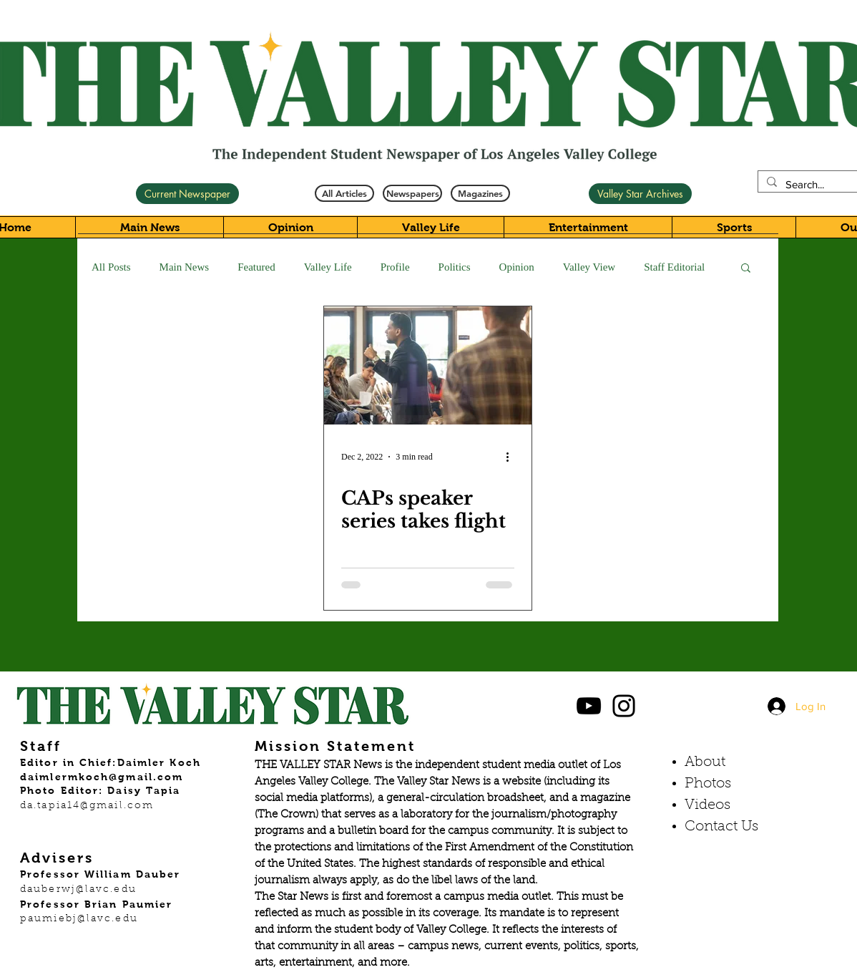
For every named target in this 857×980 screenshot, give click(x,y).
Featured (256, 267)
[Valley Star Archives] (640, 193)
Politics (455, 267)
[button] (746, 268)
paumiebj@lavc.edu (79, 919)
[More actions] (512, 456)
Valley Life (328, 267)
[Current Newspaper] (187, 193)
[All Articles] (344, 193)
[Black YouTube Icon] (589, 706)
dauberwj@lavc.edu (78, 890)
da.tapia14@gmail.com (87, 806)
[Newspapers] (412, 193)
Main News (185, 267)
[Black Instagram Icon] (624, 706)
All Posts (111, 267)
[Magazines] (480, 193)
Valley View (589, 267)
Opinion (516, 267)
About (705, 762)
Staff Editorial (674, 267)
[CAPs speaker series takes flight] (428, 365)
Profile (395, 267)
